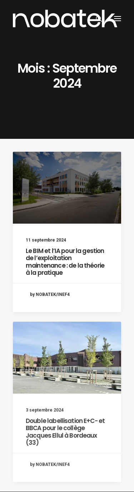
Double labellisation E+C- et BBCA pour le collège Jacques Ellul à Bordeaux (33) (65, 456)
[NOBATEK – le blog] (65, 19)
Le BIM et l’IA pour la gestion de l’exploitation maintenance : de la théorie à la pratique (65, 262)
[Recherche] (95, 18)
